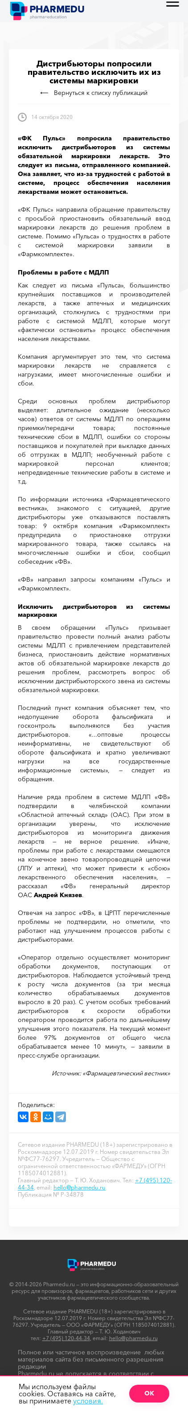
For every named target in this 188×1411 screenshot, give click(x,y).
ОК (149, 1393)
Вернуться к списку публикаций (94, 92)
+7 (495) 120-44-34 (66, 1338)
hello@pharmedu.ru (79, 1187)
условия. (88, 1400)
